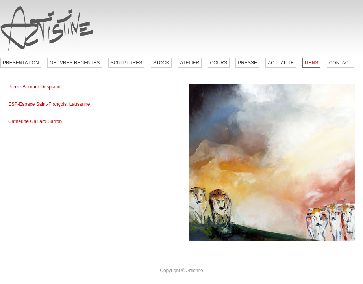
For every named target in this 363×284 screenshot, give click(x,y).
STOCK (161, 62)
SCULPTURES (127, 62)
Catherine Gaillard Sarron (35, 121)
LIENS (312, 62)
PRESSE (247, 62)
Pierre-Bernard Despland (34, 87)
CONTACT (340, 62)
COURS (218, 62)
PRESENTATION (21, 62)
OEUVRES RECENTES (75, 62)
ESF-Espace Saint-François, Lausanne (49, 104)
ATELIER (189, 62)
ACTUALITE (281, 62)
